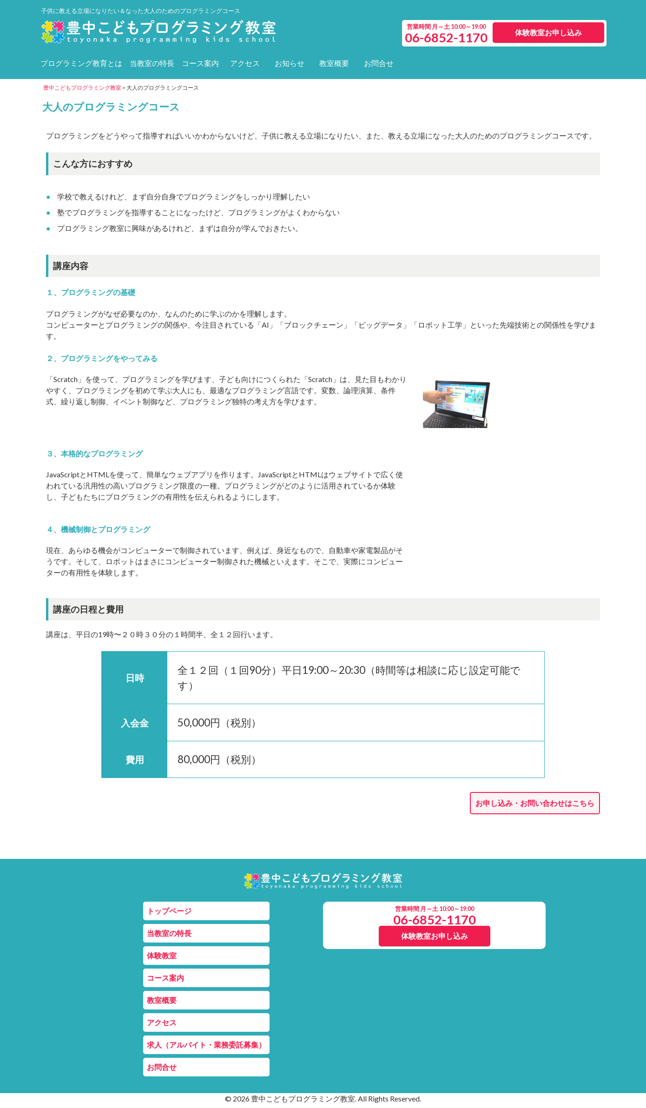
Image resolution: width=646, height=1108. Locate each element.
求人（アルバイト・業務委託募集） (206, 1044)
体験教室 (162, 955)
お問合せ (379, 63)
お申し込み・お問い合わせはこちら (534, 802)
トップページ (169, 910)
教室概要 (334, 63)
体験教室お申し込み (548, 32)
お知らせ (289, 63)
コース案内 (200, 63)
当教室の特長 (152, 63)
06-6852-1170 (434, 919)
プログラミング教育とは (81, 63)
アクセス (245, 63)
